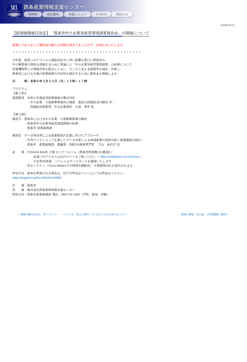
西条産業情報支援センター (54, 7)
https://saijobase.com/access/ (120, 156)
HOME (32, 14)
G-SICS (101, 14)
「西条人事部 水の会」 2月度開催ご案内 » (203, 214)
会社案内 (53, 14)
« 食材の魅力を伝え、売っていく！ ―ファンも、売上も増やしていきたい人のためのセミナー (72, 214)
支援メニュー (77, 14)
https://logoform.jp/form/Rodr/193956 (37, 177)
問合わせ (122, 14)
